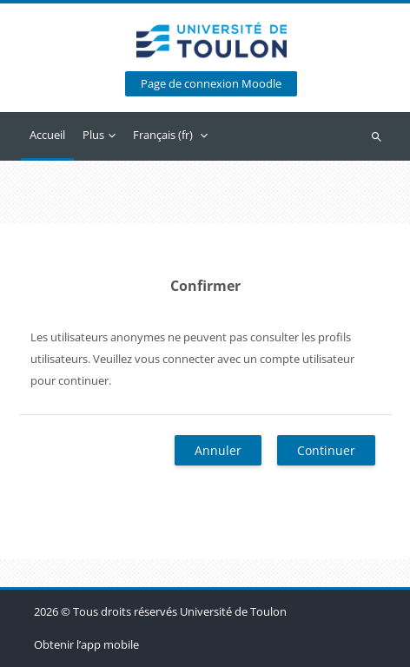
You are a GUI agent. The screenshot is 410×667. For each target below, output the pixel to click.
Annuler (218, 450)
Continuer (326, 450)
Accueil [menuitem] (47, 134)
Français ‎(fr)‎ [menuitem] (163, 134)
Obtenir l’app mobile (86, 644)
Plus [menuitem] (93, 134)
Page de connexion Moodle (211, 83)
